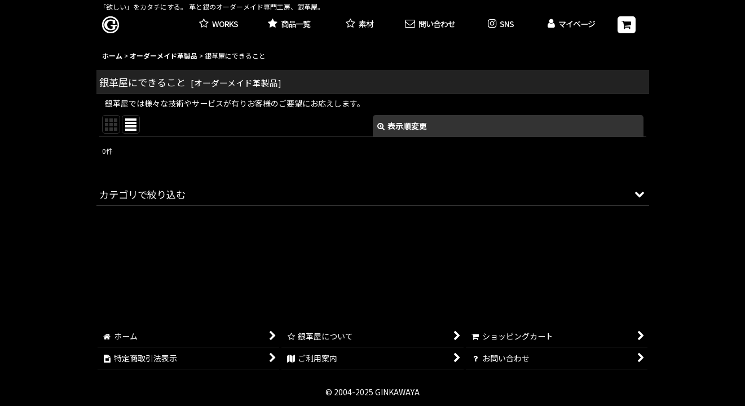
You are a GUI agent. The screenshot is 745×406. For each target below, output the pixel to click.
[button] (500, 24)
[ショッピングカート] (627, 24)
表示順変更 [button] (402, 125)
